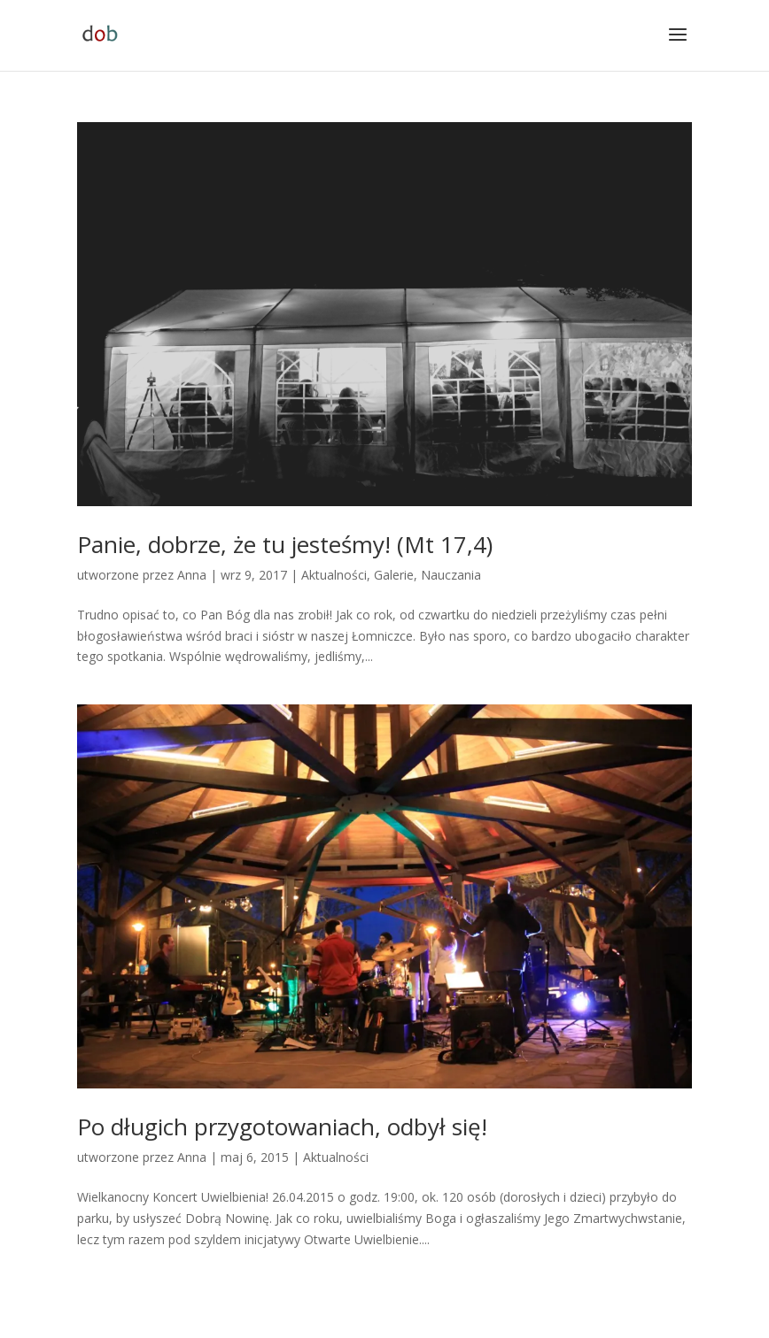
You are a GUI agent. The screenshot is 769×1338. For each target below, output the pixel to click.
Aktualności (334, 574)
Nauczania (451, 574)
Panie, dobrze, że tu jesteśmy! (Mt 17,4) (285, 544)
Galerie (394, 574)
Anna (191, 574)
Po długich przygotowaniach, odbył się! (282, 1126)
